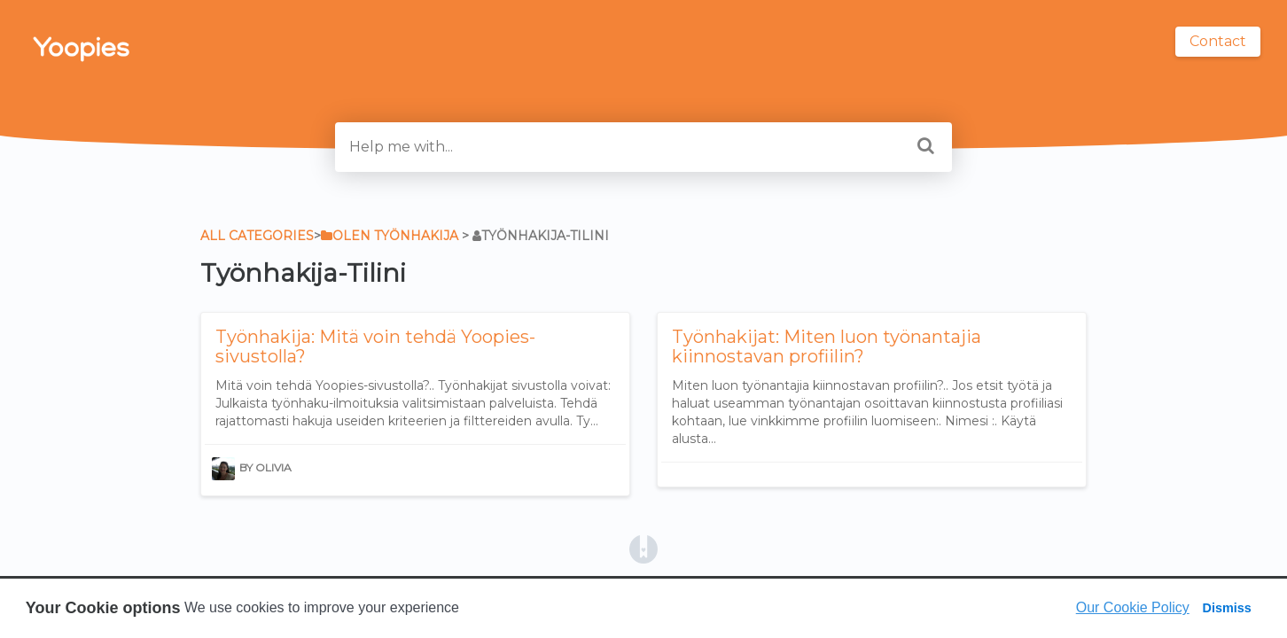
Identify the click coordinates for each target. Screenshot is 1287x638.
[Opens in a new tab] (643, 548)
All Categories (257, 236)
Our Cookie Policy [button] (1133, 607)
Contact (1218, 41)
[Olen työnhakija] (389, 236)
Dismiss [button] (1226, 608)
